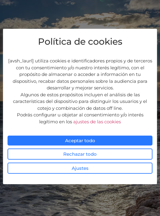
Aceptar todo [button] (80, 140)
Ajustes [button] (80, 168)
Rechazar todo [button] (80, 154)
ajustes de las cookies (97, 121)
